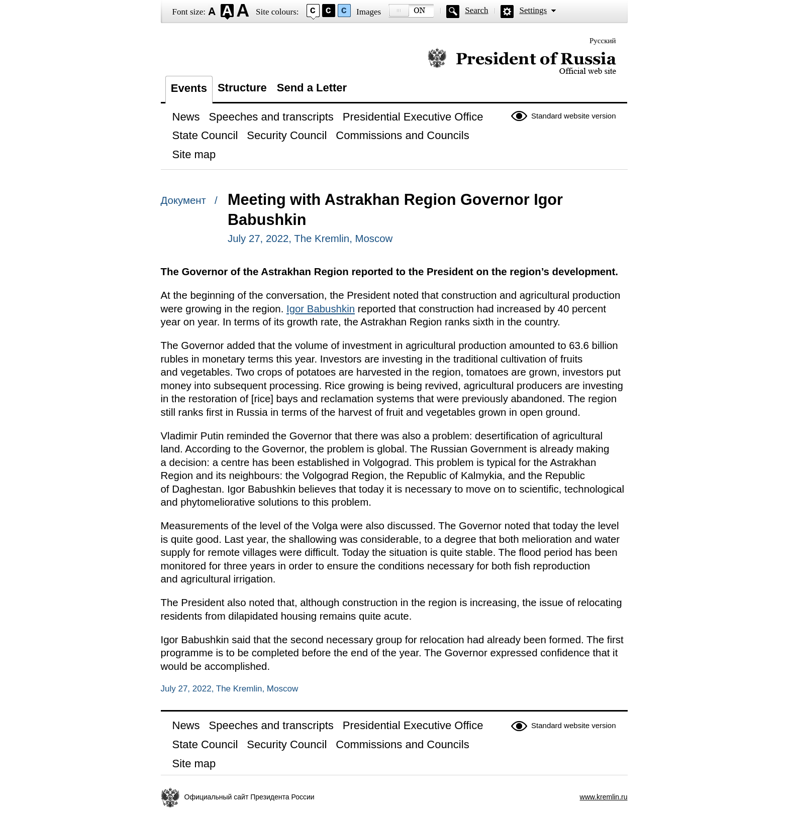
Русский (602, 41)
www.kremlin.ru (604, 797)
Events (189, 88)
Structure (242, 87)
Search (476, 10)
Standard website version (573, 115)
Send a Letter (312, 87)
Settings (533, 10)
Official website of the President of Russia (522, 61)
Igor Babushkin (320, 308)
